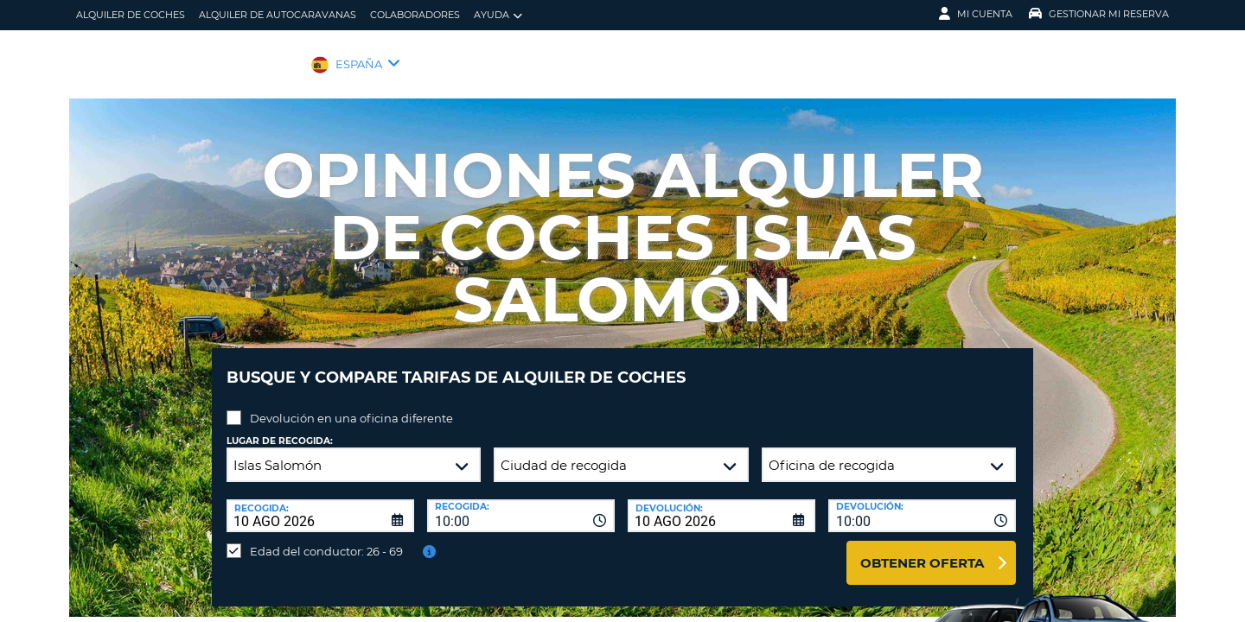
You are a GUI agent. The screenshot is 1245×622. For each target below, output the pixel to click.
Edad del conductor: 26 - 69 (326, 538)
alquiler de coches (130, 15)
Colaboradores (415, 15)
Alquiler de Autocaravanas (277, 15)
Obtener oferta (922, 550)
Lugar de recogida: (280, 428)
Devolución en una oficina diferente (351, 405)
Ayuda (498, 15)
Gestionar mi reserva (1099, 14)
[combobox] (521, 502)
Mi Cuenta (975, 14)
